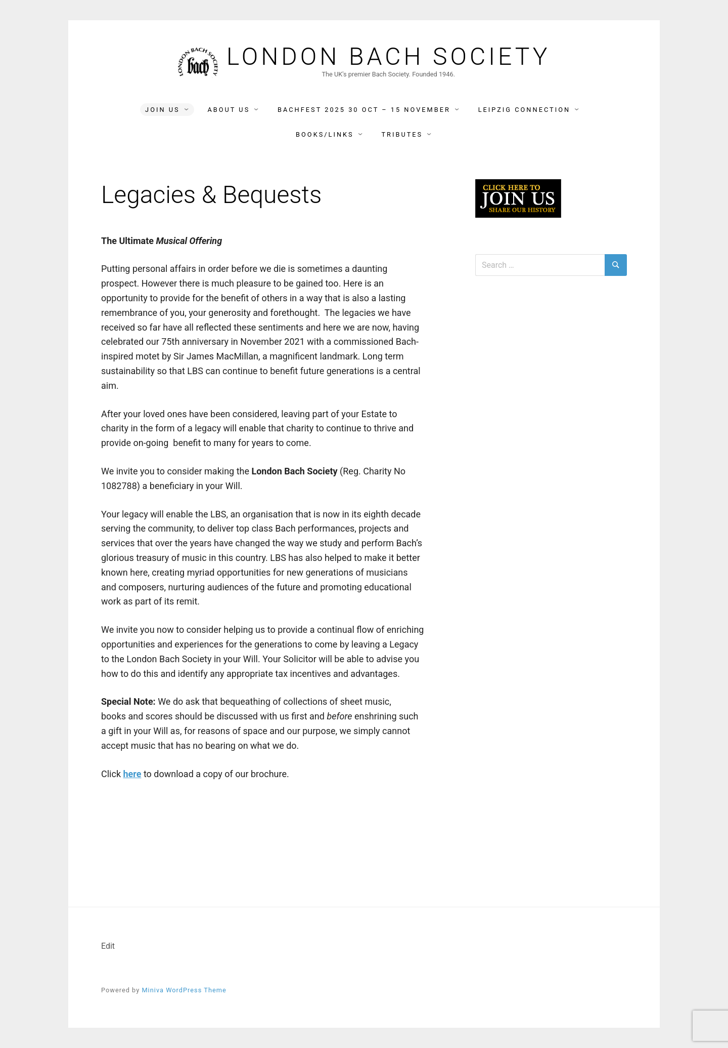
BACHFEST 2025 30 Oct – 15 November (364, 109)
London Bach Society (388, 57)
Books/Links (325, 134)
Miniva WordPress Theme (184, 990)
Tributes (402, 134)
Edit (108, 946)
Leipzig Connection (524, 109)
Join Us (162, 109)
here (132, 774)
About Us (228, 109)
